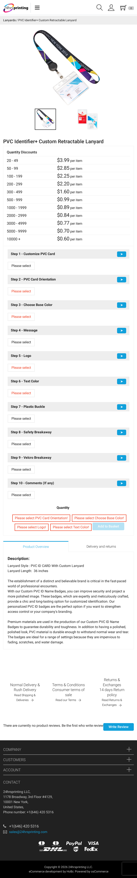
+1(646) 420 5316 (24, 826)
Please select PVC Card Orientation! (41, 518)
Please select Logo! (31, 527)
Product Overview (36, 547)
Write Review (119, 727)
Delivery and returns (101, 546)
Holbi (70, 871)
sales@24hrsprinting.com (28, 832)
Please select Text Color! (71, 527)
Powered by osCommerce (91, 871)
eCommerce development (45, 871)
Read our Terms (66, 700)
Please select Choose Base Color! (99, 518)
